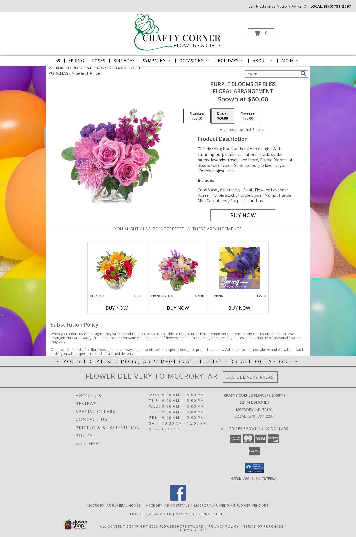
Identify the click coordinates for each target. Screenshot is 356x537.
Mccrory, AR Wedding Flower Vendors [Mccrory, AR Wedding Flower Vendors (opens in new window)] (231, 505)
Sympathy (157, 60)
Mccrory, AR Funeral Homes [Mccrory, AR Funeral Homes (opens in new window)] (114, 505)
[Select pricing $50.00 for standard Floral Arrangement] (197, 116)
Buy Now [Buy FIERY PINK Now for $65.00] (117, 308)
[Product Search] (271, 74)
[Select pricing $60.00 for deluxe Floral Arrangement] (223, 116)
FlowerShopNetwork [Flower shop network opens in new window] (181, 526)
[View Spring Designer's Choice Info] (239, 268)
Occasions (194, 60)
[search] (303, 73)
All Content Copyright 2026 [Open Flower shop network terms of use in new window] (129, 526)
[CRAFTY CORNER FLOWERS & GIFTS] (177, 31)
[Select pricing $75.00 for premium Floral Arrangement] (248, 116)
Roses (98, 60)
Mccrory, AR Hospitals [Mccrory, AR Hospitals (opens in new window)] (168, 505)
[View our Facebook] (178, 499)
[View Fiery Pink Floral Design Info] (116, 268)
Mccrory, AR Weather (151, 514)
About (263, 60)
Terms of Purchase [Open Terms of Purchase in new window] (264, 526)
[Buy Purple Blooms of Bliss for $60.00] (242, 215)
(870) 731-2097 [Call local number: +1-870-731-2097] (337, 6)
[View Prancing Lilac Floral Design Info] (178, 268)
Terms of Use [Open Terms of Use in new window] (193, 529)
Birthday (124, 60)
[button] (261, 33)
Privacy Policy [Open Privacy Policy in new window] (223, 526)
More (291, 60)
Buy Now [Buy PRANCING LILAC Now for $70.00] (178, 308)
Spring (76, 60)
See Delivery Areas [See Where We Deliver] (250, 377)
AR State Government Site (201, 514)
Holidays (231, 60)
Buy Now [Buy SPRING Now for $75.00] (239, 308)
